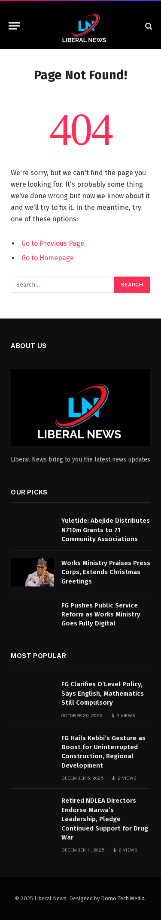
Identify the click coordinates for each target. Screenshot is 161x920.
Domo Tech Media (123, 898)
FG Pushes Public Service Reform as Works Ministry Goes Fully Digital (100, 614)
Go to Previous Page (52, 243)
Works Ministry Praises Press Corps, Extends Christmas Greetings (105, 572)
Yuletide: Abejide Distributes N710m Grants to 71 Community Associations (105, 530)
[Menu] (14, 26)
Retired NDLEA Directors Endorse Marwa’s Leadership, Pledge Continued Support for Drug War (104, 819)
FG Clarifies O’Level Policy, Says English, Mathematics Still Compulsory (102, 693)
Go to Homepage (47, 258)
